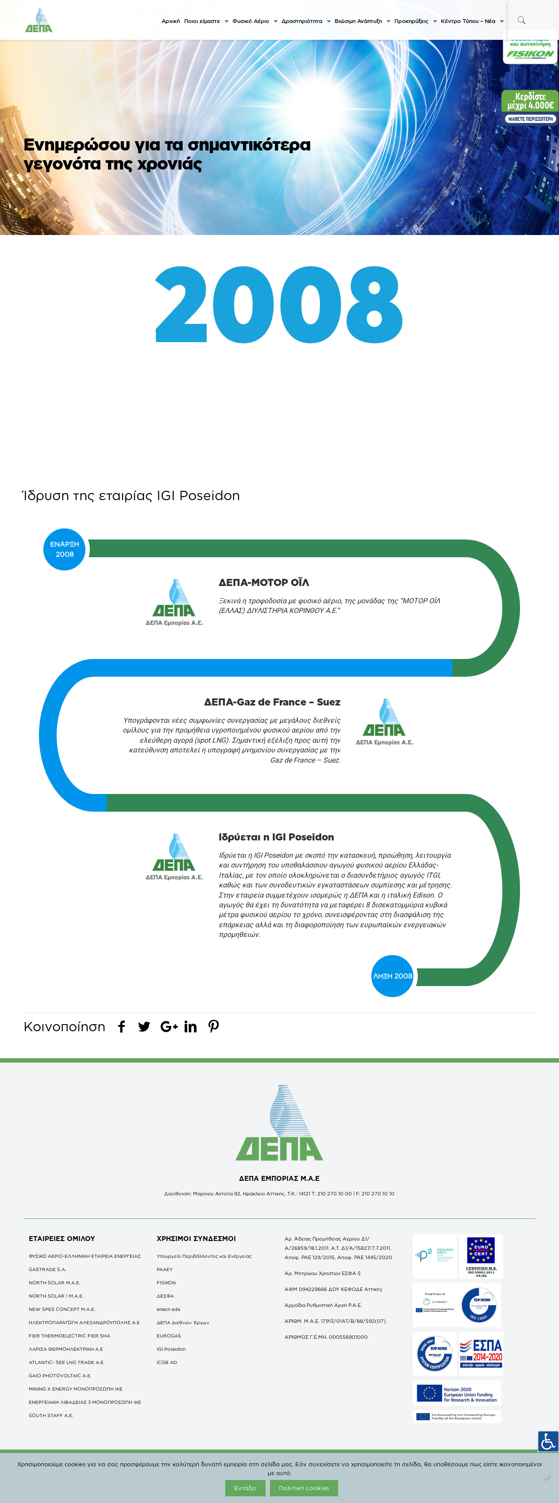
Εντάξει (245, 1488)
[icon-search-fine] (522, 20)
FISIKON (166, 1282)
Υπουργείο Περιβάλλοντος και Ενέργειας (204, 1256)
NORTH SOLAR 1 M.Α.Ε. (56, 1296)
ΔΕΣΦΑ (165, 1296)
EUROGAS (169, 1335)
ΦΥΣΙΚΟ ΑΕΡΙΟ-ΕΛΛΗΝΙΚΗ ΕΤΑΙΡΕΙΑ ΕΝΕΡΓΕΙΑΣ (85, 1256)
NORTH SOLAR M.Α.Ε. (55, 1282)
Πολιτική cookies (304, 1488)
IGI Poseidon (171, 1349)
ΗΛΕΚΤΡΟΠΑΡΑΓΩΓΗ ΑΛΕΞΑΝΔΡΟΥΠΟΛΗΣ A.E (84, 1322)
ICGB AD (167, 1362)
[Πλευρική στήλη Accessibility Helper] (548, 1441)
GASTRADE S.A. (47, 1269)
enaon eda (168, 1309)
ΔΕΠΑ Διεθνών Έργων (183, 1322)
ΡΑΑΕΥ (165, 1269)
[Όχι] (548, 1478)
